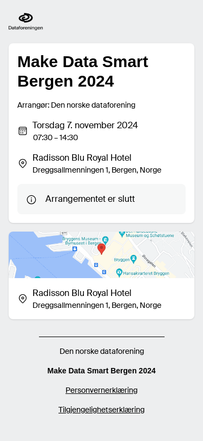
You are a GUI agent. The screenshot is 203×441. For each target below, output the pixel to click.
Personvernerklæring (101, 390)
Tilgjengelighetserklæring (101, 409)
